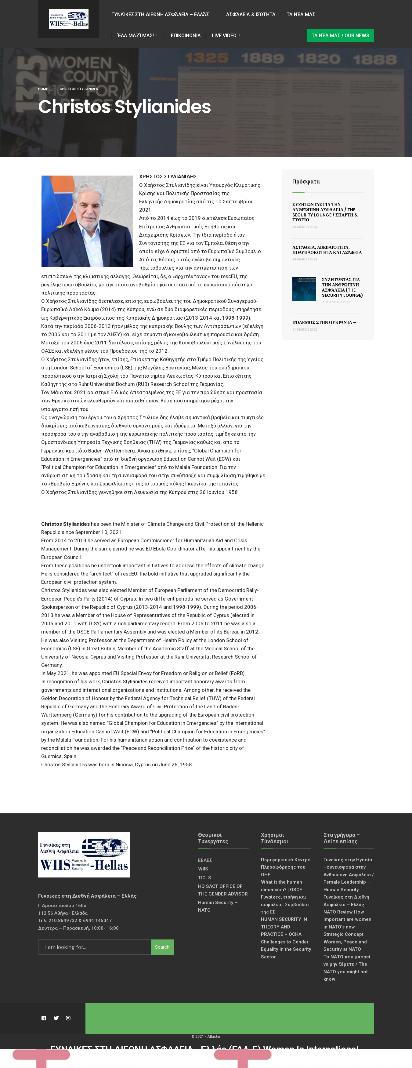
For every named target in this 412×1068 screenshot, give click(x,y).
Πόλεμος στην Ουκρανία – (324, 322)
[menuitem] (165, 13)
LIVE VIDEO (224, 35)
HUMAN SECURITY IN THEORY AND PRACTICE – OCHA (284, 927)
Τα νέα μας (301, 14)
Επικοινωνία (186, 35)
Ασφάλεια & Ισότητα (251, 14)
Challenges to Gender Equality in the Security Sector (286, 949)
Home (43, 89)
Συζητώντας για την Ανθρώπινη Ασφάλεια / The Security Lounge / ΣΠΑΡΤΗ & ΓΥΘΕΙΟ (325, 212)
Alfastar (214, 1036)
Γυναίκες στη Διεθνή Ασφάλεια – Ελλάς (160, 14)
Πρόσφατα (306, 181)
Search (162, 947)
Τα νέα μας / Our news (340, 35)
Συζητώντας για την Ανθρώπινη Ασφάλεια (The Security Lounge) (342, 287)
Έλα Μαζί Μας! (136, 35)
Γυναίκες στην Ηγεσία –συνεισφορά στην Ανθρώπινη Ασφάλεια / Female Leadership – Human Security (348, 874)
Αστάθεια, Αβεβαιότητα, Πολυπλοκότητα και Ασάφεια (327, 250)
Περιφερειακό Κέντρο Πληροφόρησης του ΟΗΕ (286, 867)
